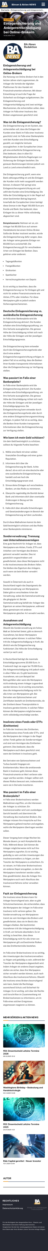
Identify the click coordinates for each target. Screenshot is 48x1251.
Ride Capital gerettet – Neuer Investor (22, 1161)
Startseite (5, 10)
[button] (43, 4)
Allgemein (9, 20)
